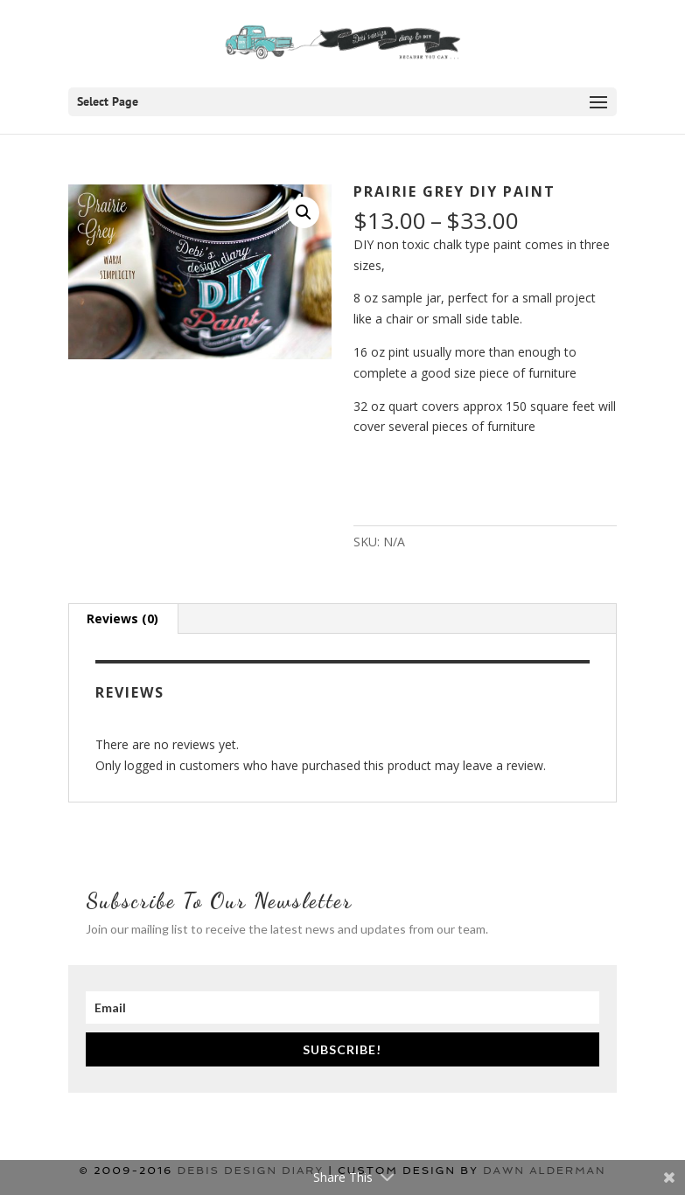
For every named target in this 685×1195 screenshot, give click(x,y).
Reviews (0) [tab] (122, 618)
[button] (303, 212)
